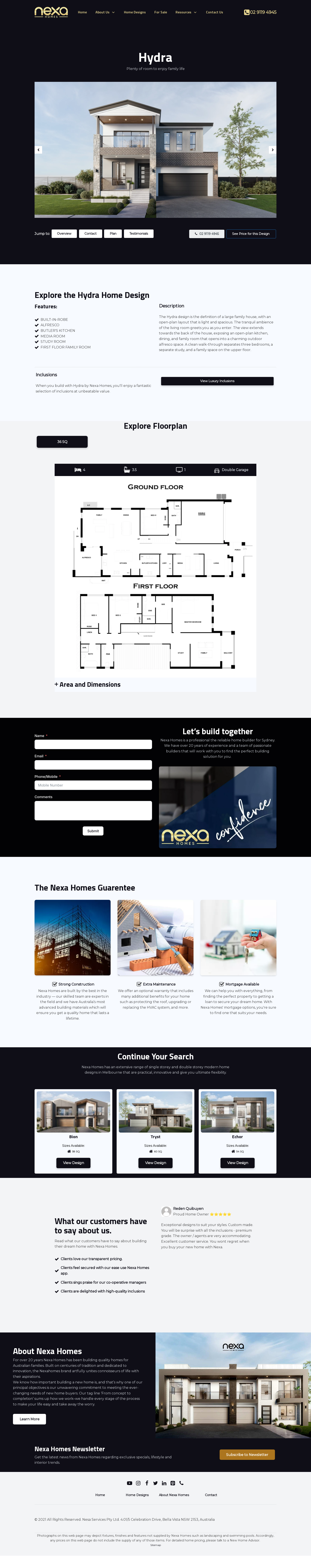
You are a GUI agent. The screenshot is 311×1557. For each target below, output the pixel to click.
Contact (92, 234)
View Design (73, 1164)
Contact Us (214, 12)
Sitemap (155, 1546)
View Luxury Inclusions (217, 381)
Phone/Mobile (46, 777)
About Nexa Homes (174, 1496)
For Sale (160, 12)
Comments (43, 797)
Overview (65, 234)
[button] (206, 234)
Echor (237, 1137)
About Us (105, 12)
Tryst (155, 1137)
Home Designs (135, 12)
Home (82, 12)
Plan (115, 234)
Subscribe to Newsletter (246, 1456)
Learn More (30, 1420)
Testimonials (141, 234)
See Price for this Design (251, 234)
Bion (73, 1137)
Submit (93, 831)
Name (39, 736)
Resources (186, 12)
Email (39, 757)
